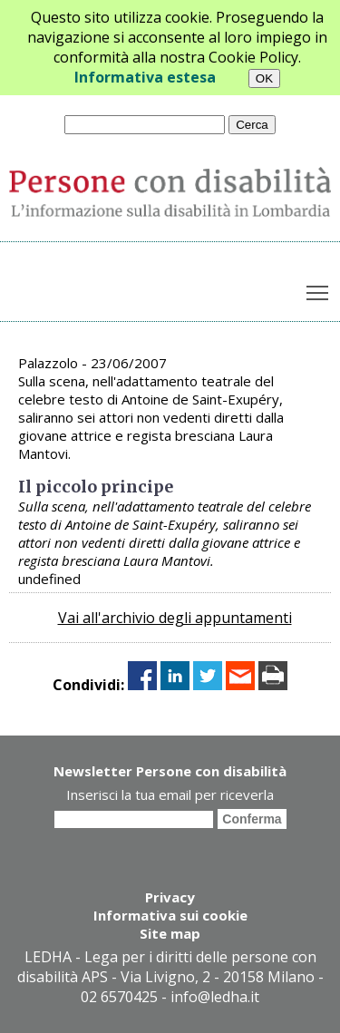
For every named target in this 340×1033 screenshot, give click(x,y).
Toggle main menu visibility (318, 289)
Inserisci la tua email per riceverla (170, 794)
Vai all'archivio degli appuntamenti (175, 618)
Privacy (170, 897)
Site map (170, 933)
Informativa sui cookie (170, 915)
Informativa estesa (145, 77)
